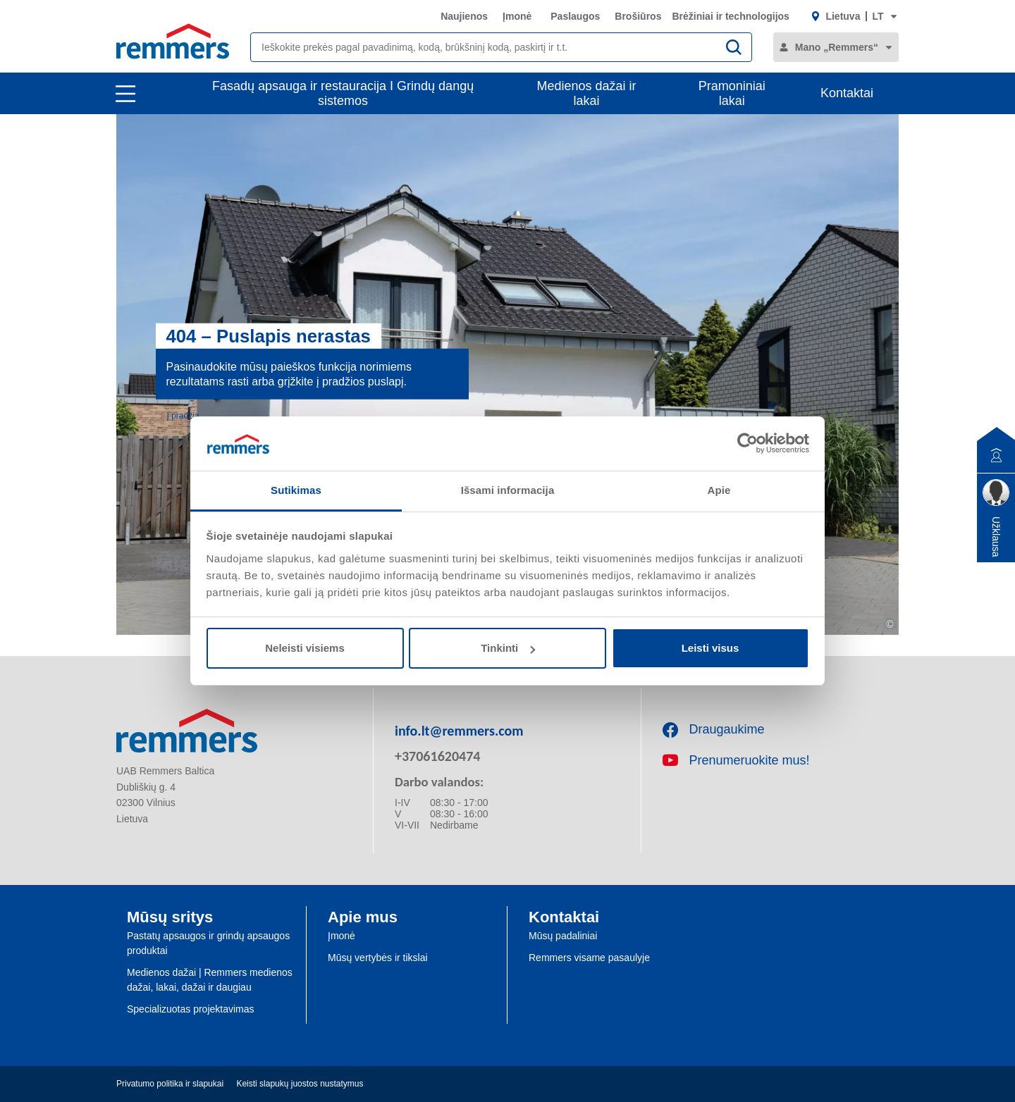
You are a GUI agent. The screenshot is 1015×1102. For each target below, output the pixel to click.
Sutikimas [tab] (296, 490)
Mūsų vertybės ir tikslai (378, 957)
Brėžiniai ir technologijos (730, 16)
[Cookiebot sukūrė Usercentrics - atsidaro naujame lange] (747, 443)
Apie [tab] (719, 490)
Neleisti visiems (305, 648)
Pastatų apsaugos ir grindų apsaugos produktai (208, 943)
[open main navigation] (125, 94)
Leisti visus (710, 648)
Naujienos (464, 16)
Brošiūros (638, 16)
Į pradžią (183, 415)
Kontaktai (846, 93)
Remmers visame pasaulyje (589, 957)
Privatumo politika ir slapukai (169, 1084)
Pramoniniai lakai (732, 93)
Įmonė (517, 16)
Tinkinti (508, 648)
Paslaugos (575, 16)
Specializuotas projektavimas (190, 1009)
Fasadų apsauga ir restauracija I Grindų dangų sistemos (343, 93)
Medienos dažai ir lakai (586, 93)
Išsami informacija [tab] (508, 490)
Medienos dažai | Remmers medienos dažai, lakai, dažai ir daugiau (210, 980)
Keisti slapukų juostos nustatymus (299, 1084)
